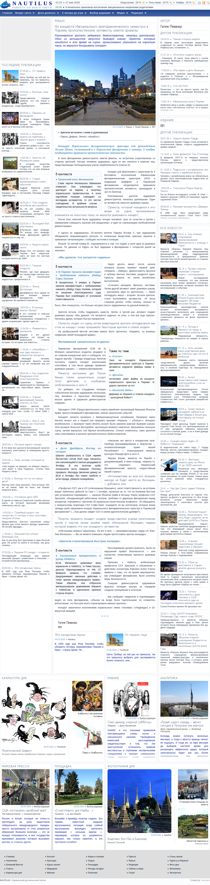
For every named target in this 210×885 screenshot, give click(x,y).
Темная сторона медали (186, 39)
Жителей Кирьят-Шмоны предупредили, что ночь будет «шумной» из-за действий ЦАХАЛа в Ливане (193, 516)
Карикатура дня (14, 873)
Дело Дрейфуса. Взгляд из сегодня (78, 450)
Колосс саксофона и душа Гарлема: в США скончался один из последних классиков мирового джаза (181, 597)
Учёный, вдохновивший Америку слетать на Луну (32, 400)
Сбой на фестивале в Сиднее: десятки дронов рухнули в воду (192, 566)
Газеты (9, 869)
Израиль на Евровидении (32, 114)
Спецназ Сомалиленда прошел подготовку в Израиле (190, 544)
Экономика (175, 869)
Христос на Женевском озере (32, 159)
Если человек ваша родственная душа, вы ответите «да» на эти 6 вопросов (193, 352)
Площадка (93, 865)
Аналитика (11, 860)
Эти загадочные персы (27, 567)
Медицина (52, 869)
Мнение (51, 873)
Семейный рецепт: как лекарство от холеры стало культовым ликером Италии (24, 515)
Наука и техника (96, 856)
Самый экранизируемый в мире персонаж (33, 181)
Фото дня (174, 865)
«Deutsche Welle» (122, 390)
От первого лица (136, 634)
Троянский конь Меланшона (75, 179)
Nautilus (71, 639)
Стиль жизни (176, 856)
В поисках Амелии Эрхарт (31, 309)
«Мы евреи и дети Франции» (188, 70)
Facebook (124, 650)
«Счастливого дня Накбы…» (74, 810)
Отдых (91, 860)
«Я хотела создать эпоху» (187, 54)
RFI (153, 127)
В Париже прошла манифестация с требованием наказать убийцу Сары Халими (78, 275)
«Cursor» (117, 356)
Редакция (133, 865)
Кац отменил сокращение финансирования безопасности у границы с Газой (193, 240)
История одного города (27, 444)
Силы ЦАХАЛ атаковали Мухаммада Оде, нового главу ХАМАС (181, 615)
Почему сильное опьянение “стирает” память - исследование (192, 271)
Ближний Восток (14, 865)
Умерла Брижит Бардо (185, 138)
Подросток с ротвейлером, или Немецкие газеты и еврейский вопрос (184, 171)
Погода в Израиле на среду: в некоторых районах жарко (193, 329)
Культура (51, 860)
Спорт (132, 873)
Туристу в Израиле (179, 860)
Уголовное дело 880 (26, 496)
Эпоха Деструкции (29, 288)
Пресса (132, 856)
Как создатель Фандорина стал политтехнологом (34, 376)
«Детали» (117, 374)
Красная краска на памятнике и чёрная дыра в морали (32, 136)
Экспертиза (175, 873)
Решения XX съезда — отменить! (31, 552)
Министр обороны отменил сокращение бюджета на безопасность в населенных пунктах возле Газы (183, 641)
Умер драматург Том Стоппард (190, 154)
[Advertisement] (26, 39)
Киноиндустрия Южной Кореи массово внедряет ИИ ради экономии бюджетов (191, 299)
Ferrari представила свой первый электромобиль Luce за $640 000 (192, 381)
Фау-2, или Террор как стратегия (32, 422)
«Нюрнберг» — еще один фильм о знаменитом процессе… (34, 352)
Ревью (132, 860)
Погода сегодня (95, 869)
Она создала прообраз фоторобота (33, 204)
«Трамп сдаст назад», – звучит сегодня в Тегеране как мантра (181, 723)
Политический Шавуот (17, 750)
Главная (10, 856)
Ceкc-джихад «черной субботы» (129, 722)
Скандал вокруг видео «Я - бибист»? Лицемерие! (180, 442)
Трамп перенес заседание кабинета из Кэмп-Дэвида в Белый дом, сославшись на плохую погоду (192, 415)
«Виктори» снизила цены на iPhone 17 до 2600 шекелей (191, 462)
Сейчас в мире (136, 869)
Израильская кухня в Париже (188, 101)
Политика (92, 873)
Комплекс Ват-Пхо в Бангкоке (127, 839)
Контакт (51, 856)
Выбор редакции (147, 718)
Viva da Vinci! (180, 85)
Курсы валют (53, 865)
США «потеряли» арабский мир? (24, 810)
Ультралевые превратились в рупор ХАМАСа (78, 557)
